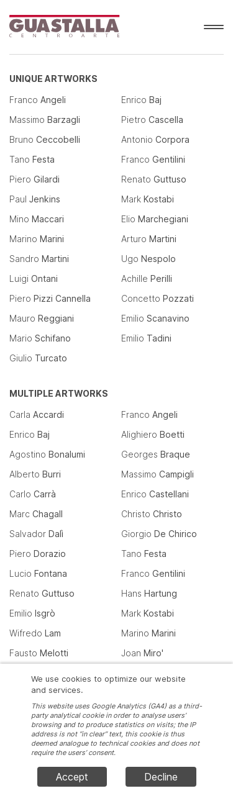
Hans (149, 593)
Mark (147, 199)
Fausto (38, 653)
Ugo (148, 258)
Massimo (44, 119)
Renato (153, 179)
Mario (40, 338)
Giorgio (159, 533)
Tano (32, 159)
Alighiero (153, 434)
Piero (34, 179)
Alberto (35, 474)
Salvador (36, 533)
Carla (36, 414)
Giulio (38, 358)
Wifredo (35, 633)
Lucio (38, 573)
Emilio (155, 318)
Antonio (155, 139)
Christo (151, 514)
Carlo (32, 494)
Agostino (47, 454)
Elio (154, 219)
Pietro (152, 119)
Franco (37, 99)
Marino (36, 238)
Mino (36, 219)
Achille (146, 278)
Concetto (157, 298)
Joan (142, 653)
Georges (155, 454)
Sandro (39, 258)
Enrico (141, 99)
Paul (34, 199)
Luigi (33, 278)
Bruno (44, 139)
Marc (36, 514)
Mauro (41, 318)
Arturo (148, 238)
